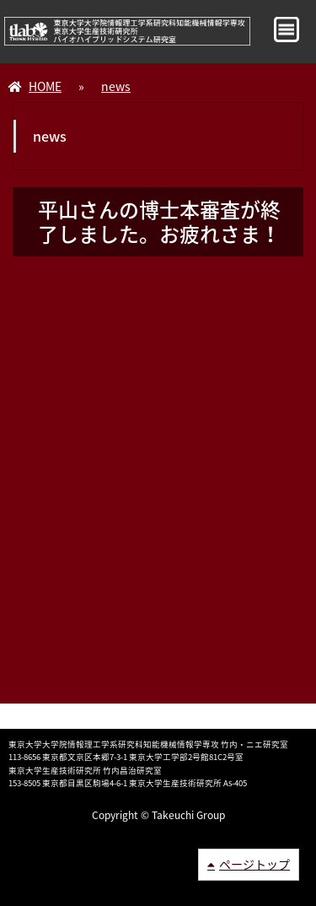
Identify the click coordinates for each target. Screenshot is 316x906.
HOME (45, 86)
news (116, 86)
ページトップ (254, 863)
